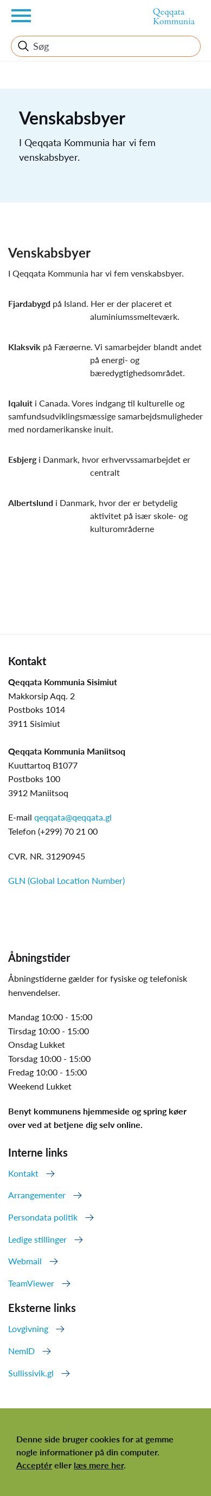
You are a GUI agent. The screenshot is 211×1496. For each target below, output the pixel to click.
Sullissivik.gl (31, 1373)
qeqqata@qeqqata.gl (73, 817)
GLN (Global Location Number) (66, 880)
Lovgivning (28, 1328)
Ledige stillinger (37, 1239)
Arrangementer (37, 1195)
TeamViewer (31, 1283)
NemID (21, 1351)
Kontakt (23, 1173)
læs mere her (99, 1465)
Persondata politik (43, 1217)
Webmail (25, 1261)
